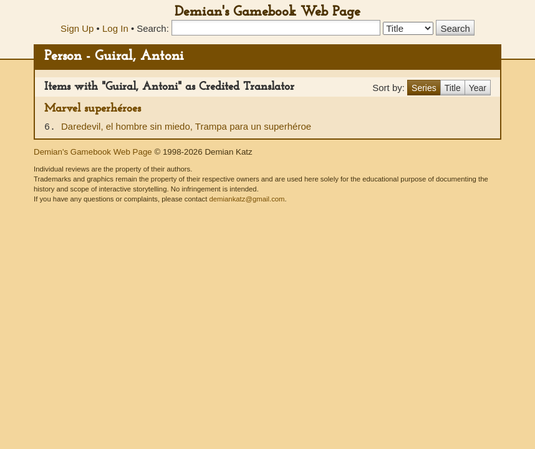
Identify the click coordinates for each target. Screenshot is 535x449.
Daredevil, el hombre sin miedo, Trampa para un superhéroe (186, 126)
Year (477, 88)
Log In (115, 28)
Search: (153, 28)
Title (453, 88)
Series (424, 88)
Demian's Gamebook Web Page (267, 12)
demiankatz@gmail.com (246, 199)
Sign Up (77, 28)
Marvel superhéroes (92, 109)
